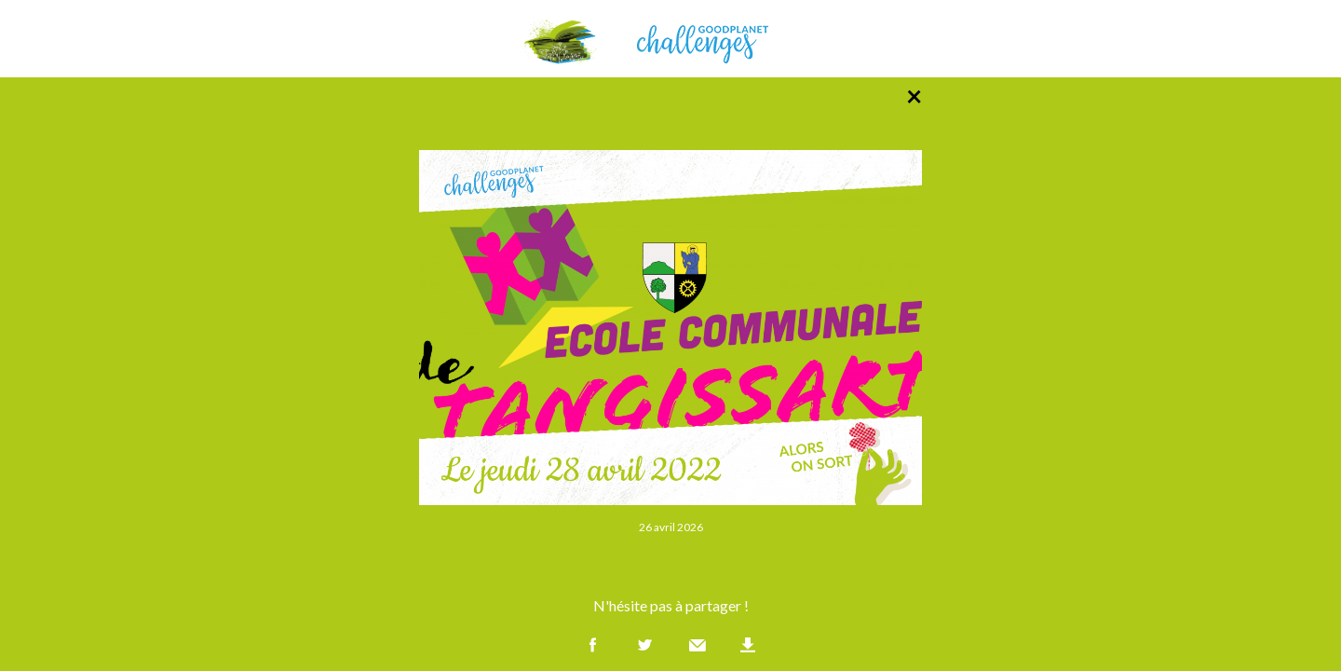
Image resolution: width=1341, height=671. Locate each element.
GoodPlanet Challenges (671, 38)
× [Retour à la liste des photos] (914, 95)
